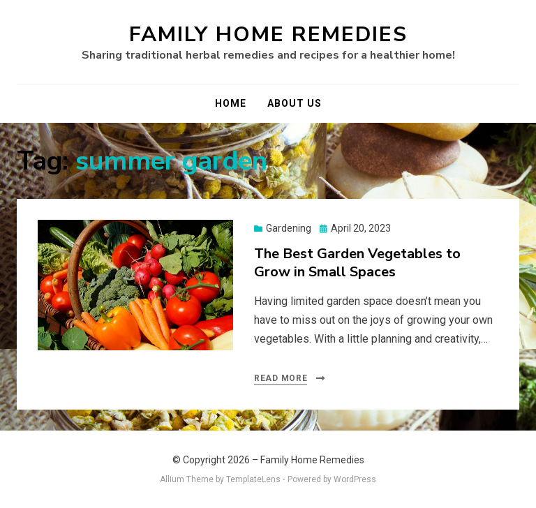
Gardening (288, 228)
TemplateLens (253, 479)
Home (230, 103)
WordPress (355, 479)
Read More (280, 378)
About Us (294, 103)
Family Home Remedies (268, 34)
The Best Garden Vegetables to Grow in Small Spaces (357, 262)
